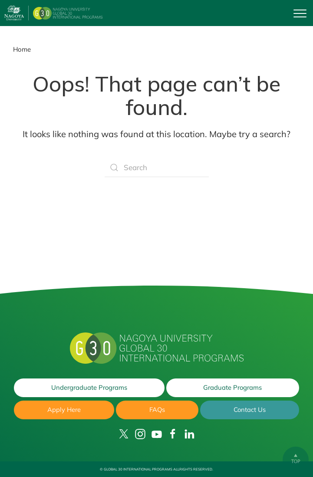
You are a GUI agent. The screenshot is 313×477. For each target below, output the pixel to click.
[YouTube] (156, 434)
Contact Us (249, 409)
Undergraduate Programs (89, 387)
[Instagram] (140, 434)
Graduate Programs (232, 387)
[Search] (157, 167)
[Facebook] (172, 434)
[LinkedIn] (189, 434)
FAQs (157, 409)
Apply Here (64, 409)
